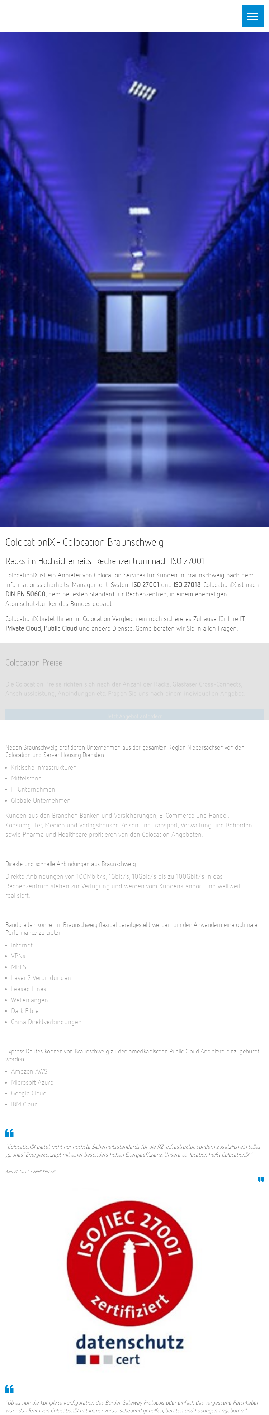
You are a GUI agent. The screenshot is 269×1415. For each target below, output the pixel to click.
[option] (134, 279)
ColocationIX (50, 15)
